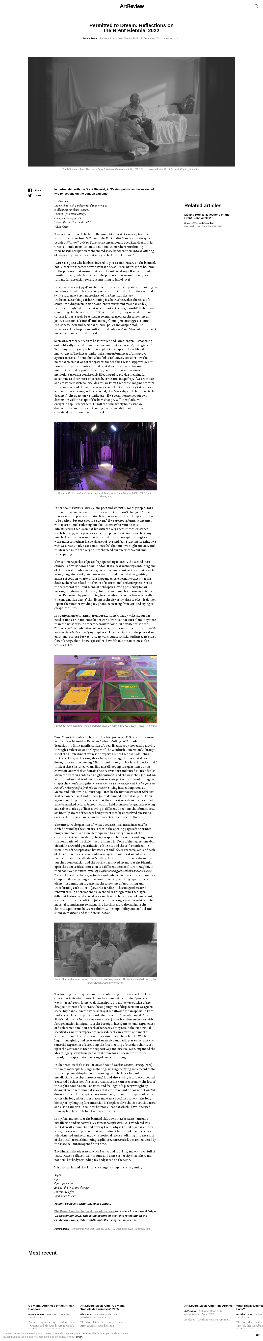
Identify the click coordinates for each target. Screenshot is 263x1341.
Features (51, 1314)
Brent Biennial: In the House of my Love (87, 1211)
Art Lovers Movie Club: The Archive (208, 1305)
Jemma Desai (89, 38)
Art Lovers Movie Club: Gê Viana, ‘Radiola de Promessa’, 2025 (102, 1307)
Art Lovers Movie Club (105, 1314)
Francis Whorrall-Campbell (199, 223)
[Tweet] (34, 195)
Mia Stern (85, 1314)
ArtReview (190, 1311)
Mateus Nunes (36, 1314)
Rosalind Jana (244, 1314)
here (137, 1220)
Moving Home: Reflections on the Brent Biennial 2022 (206, 216)
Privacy (78, 1336)
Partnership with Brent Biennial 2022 (119, 38)
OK (258, 1335)
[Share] (34, 190)
